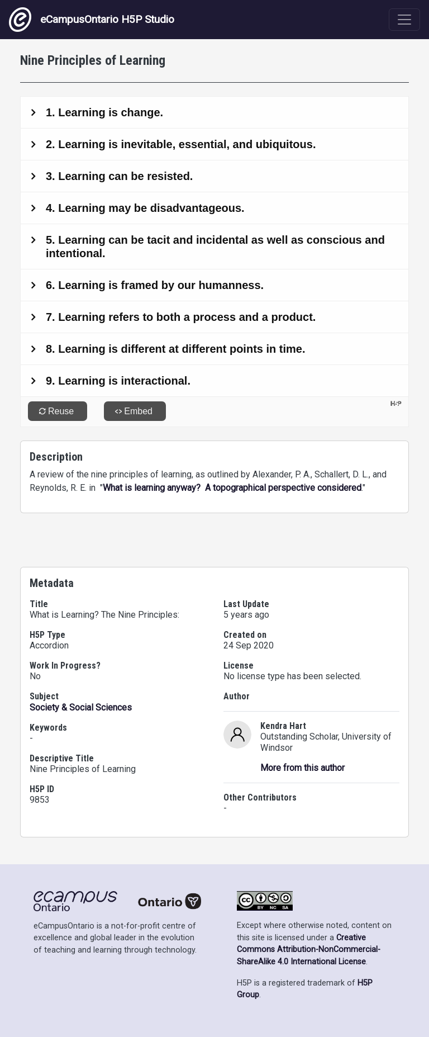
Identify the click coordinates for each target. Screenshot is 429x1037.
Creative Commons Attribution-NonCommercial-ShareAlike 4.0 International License (308, 950)
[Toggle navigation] (404, 19)
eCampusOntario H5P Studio (91, 19)
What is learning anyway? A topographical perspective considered (232, 487)
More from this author (302, 768)
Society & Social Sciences (81, 707)
